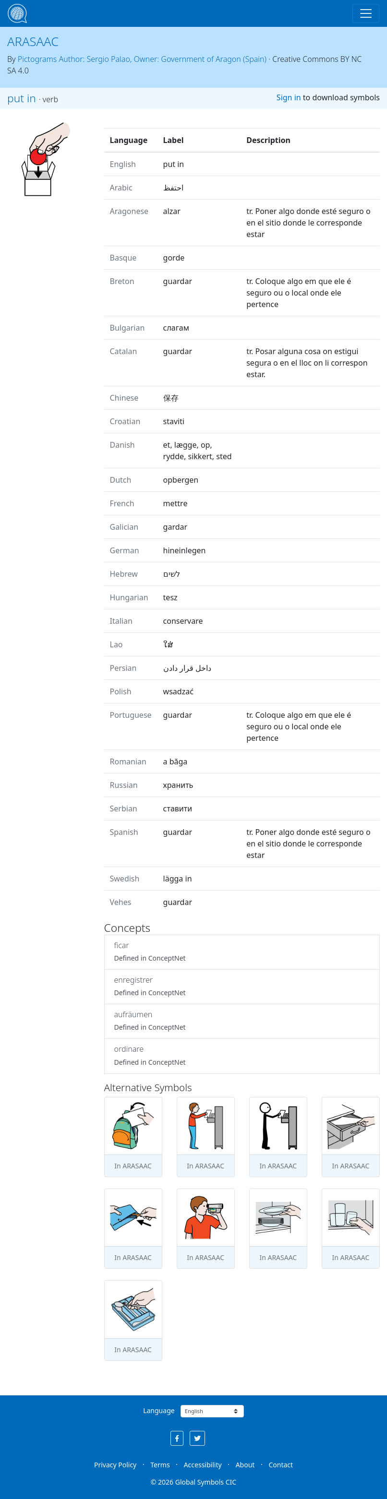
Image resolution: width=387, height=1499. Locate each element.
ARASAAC (33, 41)
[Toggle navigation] (365, 13)
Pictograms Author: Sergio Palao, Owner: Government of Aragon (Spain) (142, 59)
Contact (280, 1464)
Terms (159, 1464)
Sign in (289, 97)
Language (158, 1410)
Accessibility (203, 1464)
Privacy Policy (115, 1464)
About (245, 1464)
